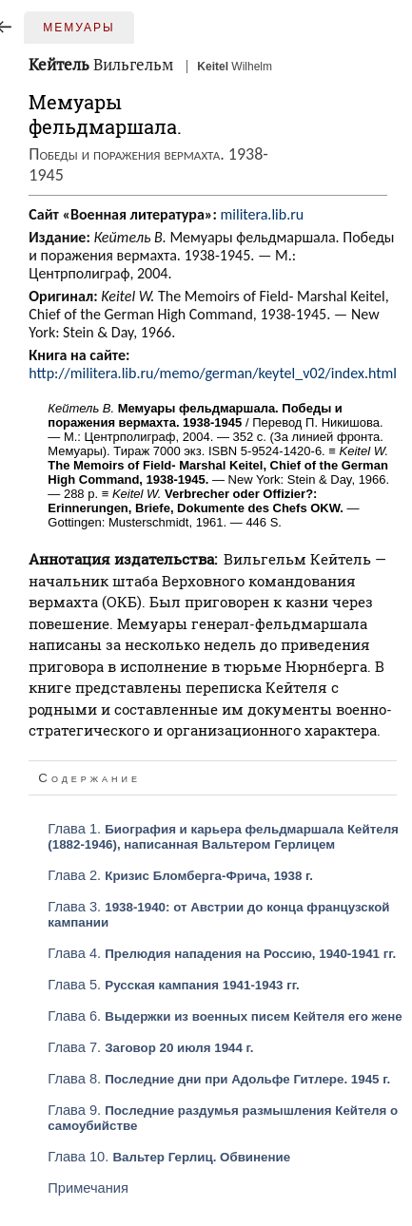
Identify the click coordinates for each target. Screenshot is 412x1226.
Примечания (88, 1188)
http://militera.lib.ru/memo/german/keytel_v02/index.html (213, 373)
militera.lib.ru (262, 214)
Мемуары (78, 27)
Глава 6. (225, 1016)
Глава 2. (180, 875)
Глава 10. (169, 1156)
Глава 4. (222, 953)
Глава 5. (173, 984)
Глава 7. (150, 1047)
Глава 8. (219, 1078)
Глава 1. (223, 836)
